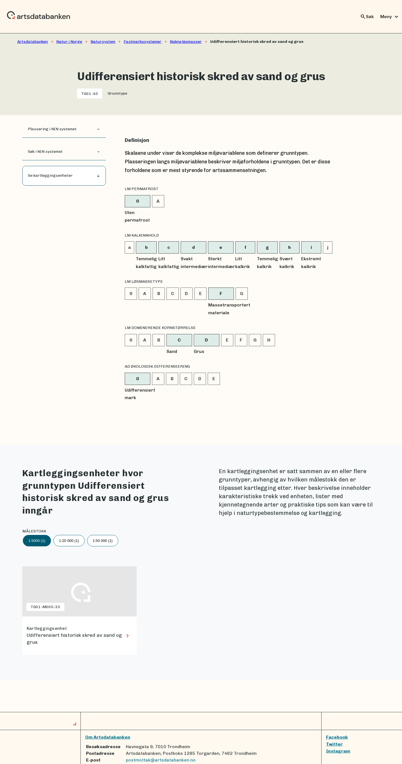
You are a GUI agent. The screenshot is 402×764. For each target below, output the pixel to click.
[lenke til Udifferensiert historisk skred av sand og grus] (79, 610)
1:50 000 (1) (103, 541)
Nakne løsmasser (186, 41)
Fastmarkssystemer (142, 41)
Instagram (338, 751)
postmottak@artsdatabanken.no (161, 760)
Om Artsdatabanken (107, 737)
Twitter (334, 744)
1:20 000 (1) (69, 541)
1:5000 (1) (36, 541)
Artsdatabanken (32, 41)
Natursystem (102, 41)
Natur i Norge (69, 41)
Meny (390, 16)
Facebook (337, 737)
